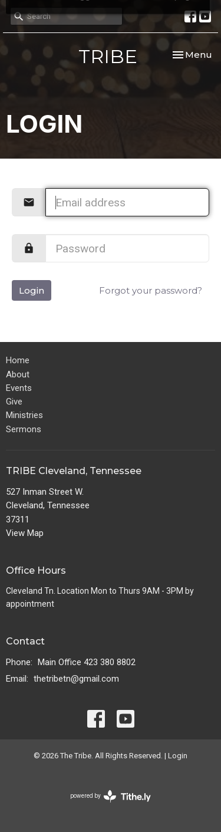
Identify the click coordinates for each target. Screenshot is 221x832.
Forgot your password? (150, 290)
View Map (25, 533)
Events (19, 388)
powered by (110, 796)
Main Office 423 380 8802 (87, 662)
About (17, 374)
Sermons (23, 429)
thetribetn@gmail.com (76, 678)
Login (31, 290)
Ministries (24, 415)
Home (17, 360)
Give (14, 401)
